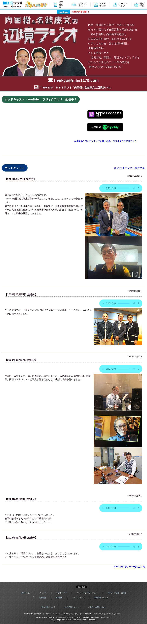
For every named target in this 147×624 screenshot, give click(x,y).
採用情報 (59, 598)
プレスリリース (78, 598)
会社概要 (42, 598)
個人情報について (48, 607)
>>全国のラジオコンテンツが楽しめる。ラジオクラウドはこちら (105, 141)
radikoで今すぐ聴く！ (80, 12)
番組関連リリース (101, 598)
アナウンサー (61, 593)
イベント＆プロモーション (86, 593)
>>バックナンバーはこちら (129, 168)
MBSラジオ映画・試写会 (116, 593)
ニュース (43, 593)
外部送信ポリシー (72, 607)
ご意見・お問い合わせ (97, 607)
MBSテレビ (25, 593)
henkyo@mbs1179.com (76, 80)
